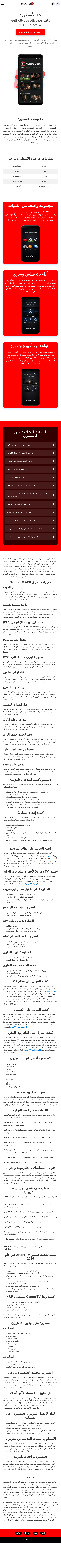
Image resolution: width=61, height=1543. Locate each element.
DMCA (27, 1533)
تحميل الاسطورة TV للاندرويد (30, 32)
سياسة (18, 1533)
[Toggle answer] (53, 445)
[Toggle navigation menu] (2, 4)
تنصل (35, 1533)
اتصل (43, 1533)
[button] (58, 4)
